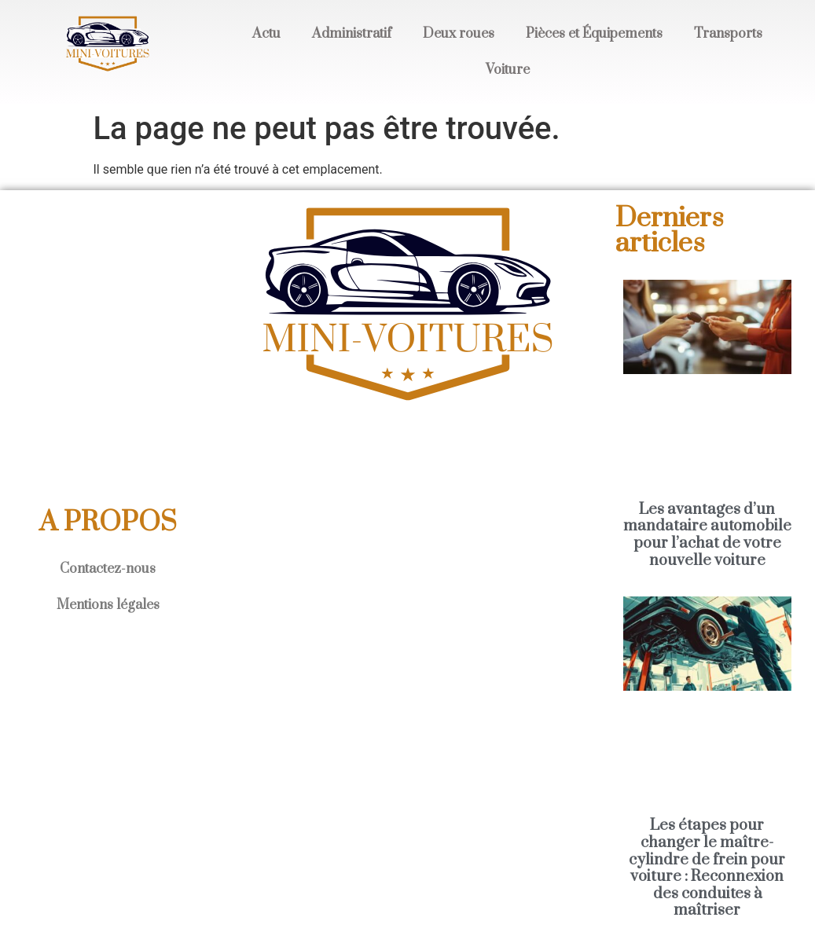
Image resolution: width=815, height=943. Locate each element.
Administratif (351, 33)
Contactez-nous (108, 569)
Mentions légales (108, 605)
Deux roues (458, 33)
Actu (266, 33)
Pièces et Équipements (594, 33)
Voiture (508, 70)
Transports (728, 33)
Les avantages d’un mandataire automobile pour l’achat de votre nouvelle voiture (707, 535)
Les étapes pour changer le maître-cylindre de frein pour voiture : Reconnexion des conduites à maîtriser (707, 868)
